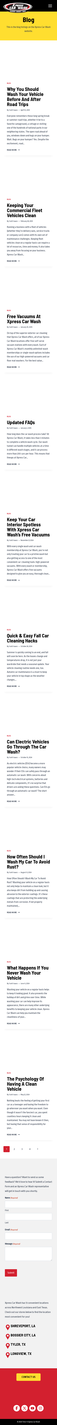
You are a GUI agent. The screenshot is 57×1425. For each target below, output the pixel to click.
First (7, 1210)
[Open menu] (50, 6)
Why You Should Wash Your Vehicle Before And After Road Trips (25, 96)
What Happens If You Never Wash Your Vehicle (28, 972)
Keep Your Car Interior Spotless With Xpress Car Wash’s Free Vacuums (28, 526)
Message (12, 1244)
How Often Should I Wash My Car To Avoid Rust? (28, 861)
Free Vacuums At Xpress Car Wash (24, 318)
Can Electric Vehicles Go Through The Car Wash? (28, 746)
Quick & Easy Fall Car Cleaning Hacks (28, 637)
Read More (13, 150)
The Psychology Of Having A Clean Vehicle (25, 1084)
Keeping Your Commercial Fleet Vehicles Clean (24, 210)
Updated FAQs (21, 422)
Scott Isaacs (13, 110)
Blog (9, 83)
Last (6, 1222)
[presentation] (28, 61)
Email (11, 1229)
